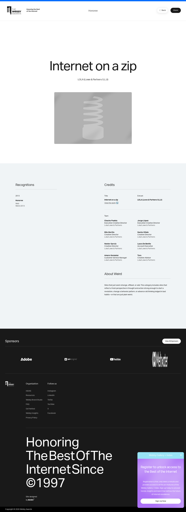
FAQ (27, 404)
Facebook (52, 413)
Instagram (52, 391)
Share (175, 10)
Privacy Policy (31, 418)
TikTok (50, 400)
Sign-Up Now (160, 501)
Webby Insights (32, 413)
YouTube (51, 404)
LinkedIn (51, 395)
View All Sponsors (171, 341)
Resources (30, 395)
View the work (110, 203)
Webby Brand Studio (34, 400)
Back (162, 10)
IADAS (28, 391)
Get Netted (30, 409)
